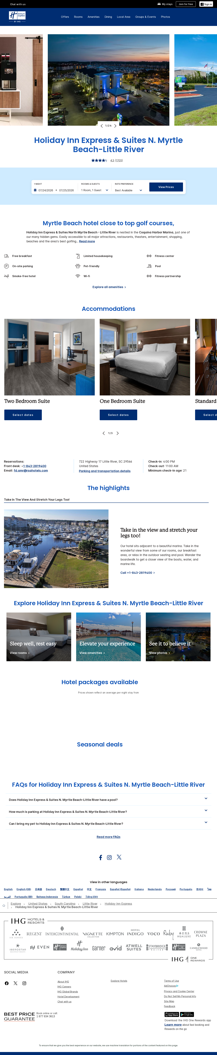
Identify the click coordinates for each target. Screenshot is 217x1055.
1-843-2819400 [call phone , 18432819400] (34, 466)
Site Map (169, 1001)
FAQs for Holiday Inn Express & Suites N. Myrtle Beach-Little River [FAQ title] (108, 784)
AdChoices (171, 985)
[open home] (5, 905)
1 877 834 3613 (45, 1016)
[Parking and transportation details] (105, 471)
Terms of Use (171, 980)
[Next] (114, 125)
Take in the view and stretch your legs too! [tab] (37, 499)
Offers (65, 16)
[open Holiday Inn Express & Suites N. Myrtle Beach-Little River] (55, 907)
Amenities (94, 16)
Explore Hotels (119, 980)
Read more (87, 241)
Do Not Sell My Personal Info (180, 996)
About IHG (63, 981)
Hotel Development (68, 996)
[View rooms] (19, 653)
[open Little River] (90, 904)
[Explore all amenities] (109, 287)
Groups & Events (145, 16)
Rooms (78, 16)
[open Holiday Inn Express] (118, 904)
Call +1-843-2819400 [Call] (136, 572)
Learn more (173, 1024)
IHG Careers (64, 986)
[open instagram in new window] (108, 857)
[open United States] (37, 904)
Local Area (123, 16)
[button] (23, 415)
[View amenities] (91, 653)
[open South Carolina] (65, 904)
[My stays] (165, 4)
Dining (108, 16)
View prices (166, 187)
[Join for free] (186, 4)
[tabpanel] (108, 548)
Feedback (169, 1006)
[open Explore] (17, 904)
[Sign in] (206, 3)
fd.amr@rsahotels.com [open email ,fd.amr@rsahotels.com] (31, 470)
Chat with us (18, 4)
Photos (165, 16)
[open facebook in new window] (99, 857)
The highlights (108, 488)
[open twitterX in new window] (117, 857)
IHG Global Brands (68, 991)
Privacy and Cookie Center (179, 991)
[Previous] (102, 125)
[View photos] (159, 653)
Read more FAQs (108, 837)
